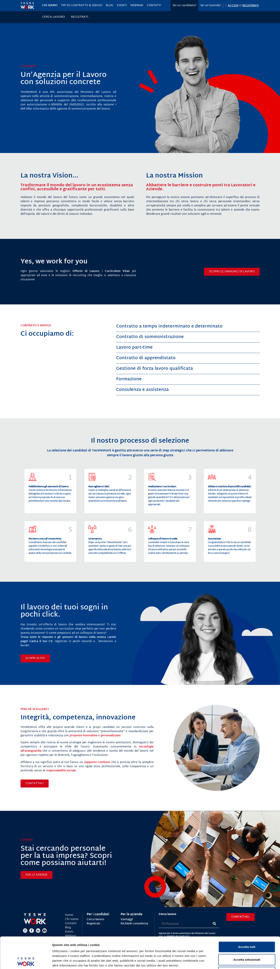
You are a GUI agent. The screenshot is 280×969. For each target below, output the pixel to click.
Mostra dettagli (209, 961)
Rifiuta (247, 942)
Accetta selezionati (246, 930)
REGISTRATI (250, 5)
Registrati (79, 17)
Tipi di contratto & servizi (81, 6)
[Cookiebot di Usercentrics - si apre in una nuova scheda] (25, 961)
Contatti (154, 6)
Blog (109, 6)
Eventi (122, 6)
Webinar (136, 6)
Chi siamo (49, 6)
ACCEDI (233, 5)
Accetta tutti (246, 917)
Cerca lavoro (53, 17)
